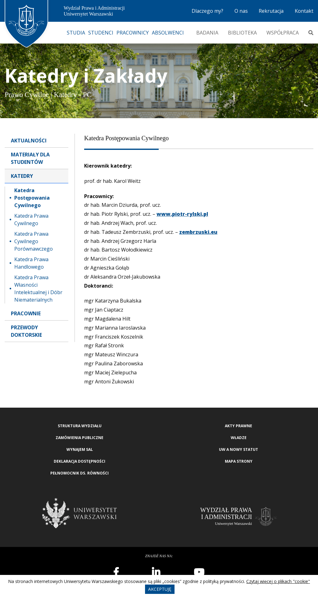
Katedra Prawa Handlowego (31, 263)
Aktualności (29, 140)
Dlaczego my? (207, 10)
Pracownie (26, 313)
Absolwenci (168, 32)
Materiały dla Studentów (30, 158)
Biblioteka (242, 32)
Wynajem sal (79, 449)
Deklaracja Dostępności (79, 461)
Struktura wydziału (80, 425)
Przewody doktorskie (26, 331)
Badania (207, 32)
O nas (241, 10)
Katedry (22, 176)
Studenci (100, 32)
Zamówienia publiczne (79, 437)
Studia (76, 32)
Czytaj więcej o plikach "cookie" (278, 581)
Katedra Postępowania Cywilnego (32, 198)
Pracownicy (132, 32)
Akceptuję (159, 589)
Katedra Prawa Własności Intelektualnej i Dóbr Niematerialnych (38, 288)
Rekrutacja (271, 10)
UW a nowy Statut (238, 449)
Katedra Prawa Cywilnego (31, 219)
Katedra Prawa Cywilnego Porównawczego (33, 241)
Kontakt (304, 10)
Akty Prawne (238, 425)
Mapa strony (238, 461)
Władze (239, 437)
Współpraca (282, 32)
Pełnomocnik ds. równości (79, 473)
